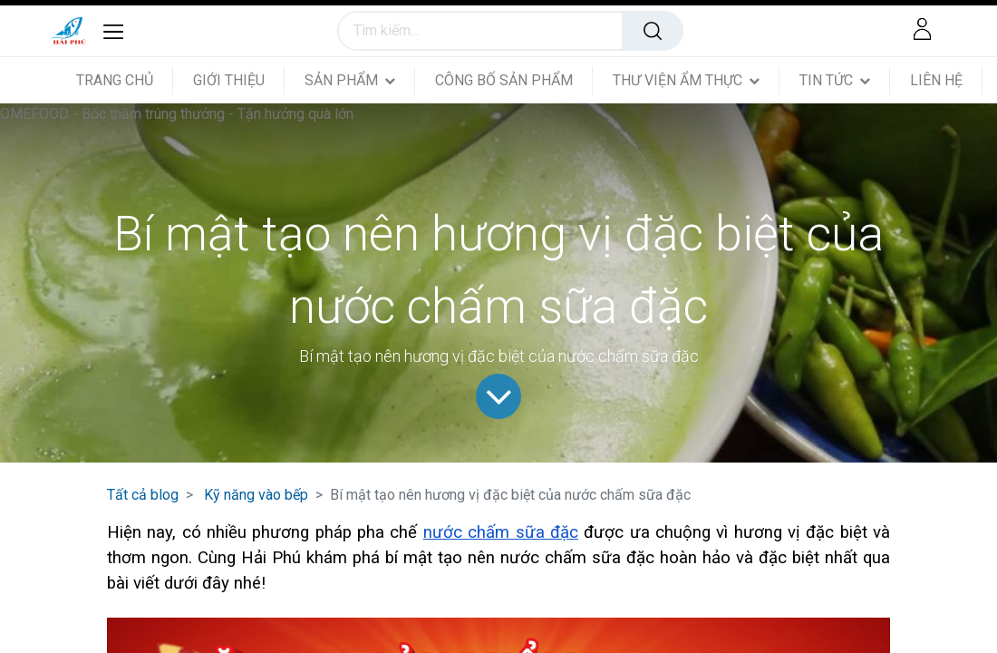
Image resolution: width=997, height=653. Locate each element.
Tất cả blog (143, 494)
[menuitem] (124, 80)
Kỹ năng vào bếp (256, 494)
